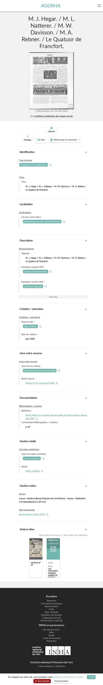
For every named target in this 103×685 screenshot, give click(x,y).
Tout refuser (42, 681)
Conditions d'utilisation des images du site (51, 116)
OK (91, 677)
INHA (51, 635)
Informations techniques (51, 606)
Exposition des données (51, 618)
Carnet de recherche (51, 641)
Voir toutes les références (75, 538)
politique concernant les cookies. (68, 677)
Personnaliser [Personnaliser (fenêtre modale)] (61, 681)
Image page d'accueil (52, 621)
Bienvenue (51, 603)
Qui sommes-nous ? (51, 632)
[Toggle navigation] (99, 5)
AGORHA (51, 5)
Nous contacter (51, 615)
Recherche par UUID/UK (51, 623)
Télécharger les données (50, 143)
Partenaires (51, 644)
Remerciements (51, 609)
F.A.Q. (51, 612)
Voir (53, 299)
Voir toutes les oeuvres (50, 538)
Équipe (51, 638)
